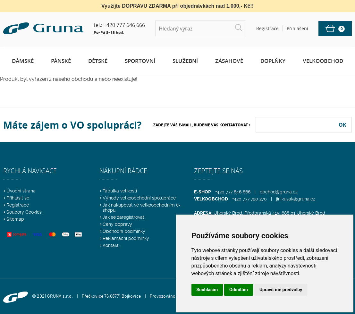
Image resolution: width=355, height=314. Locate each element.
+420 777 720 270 (249, 198)
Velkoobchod (323, 60)
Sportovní (140, 60)
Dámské (23, 60)
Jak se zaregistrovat (123, 217)
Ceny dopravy (117, 224)
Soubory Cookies (24, 212)
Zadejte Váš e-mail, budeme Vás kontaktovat (200, 125)
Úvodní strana (21, 190)
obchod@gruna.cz (279, 191)
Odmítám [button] (238, 289)
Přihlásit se (17, 197)
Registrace (17, 205)
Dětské (97, 60)
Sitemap (15, 219)
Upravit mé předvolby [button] (280, 289)
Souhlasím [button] (207, 289)
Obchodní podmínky (124, 231)
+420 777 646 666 (124, 25)
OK (342, 124)
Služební (185, 60)
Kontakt (111, 245)
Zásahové (229, 60)
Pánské (61, 60)
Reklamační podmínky (126, 238)
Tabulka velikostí (120, 190)
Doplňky (272, 60)
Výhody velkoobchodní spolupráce (139, 197)
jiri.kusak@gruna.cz (295, 198)
